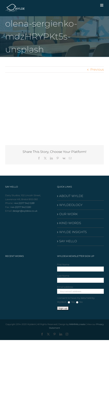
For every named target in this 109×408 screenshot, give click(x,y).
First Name (63, 264)
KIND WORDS (70, 223)
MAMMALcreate (77, 324)
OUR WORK (68, 214)
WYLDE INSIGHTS (73, 232)
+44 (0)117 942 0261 (20, 207)
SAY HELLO (68, 241)
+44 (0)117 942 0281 (24, 203)
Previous (97, 69)
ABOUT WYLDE (71, 196)
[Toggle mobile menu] (102, 5)
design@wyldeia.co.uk (25, 210)
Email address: (65, 287)
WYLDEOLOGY (70, 205)
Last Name (63, 275)
